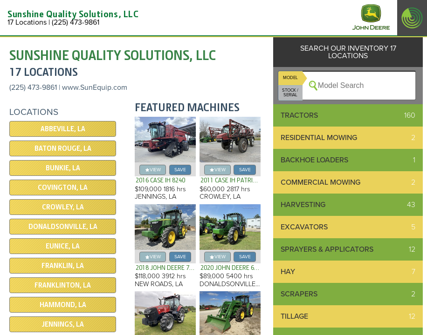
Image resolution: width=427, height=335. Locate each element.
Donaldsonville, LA (62, 226)
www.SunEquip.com (94, 87)
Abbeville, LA (63, 129)
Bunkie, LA (63, 168)
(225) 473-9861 (33, 87)
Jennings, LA (62, 324)
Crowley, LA (63, 207)
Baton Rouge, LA (62, 148)
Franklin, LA (62, 265)
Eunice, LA (63, 246)
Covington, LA (63, 187)
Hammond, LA (63, 304)
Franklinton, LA (62, 285)
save (180, 170)
